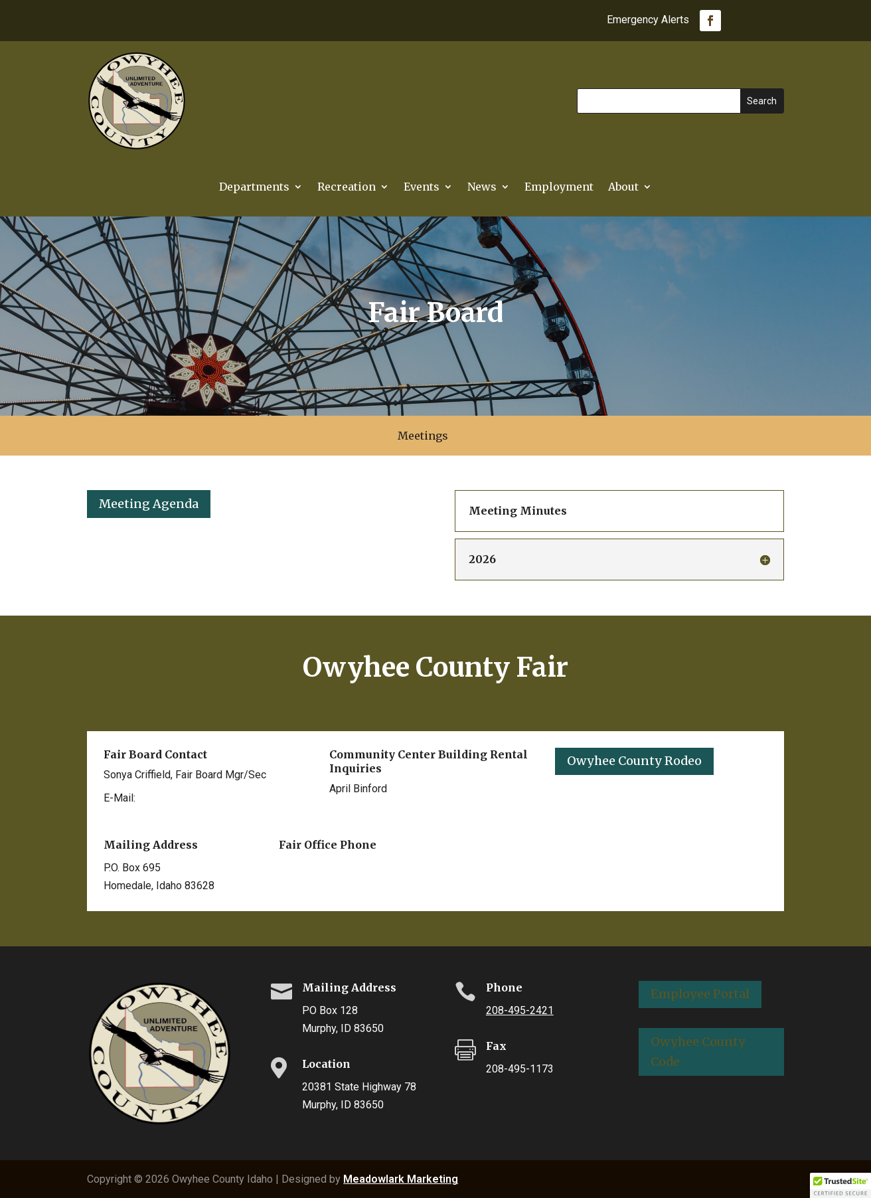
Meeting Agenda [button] (148, 503)
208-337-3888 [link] (313, 867)
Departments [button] (254, 187)
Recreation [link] (346, 187)
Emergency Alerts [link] (648, 20)
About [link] (623, 187)
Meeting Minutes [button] (518, 510)
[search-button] (461, 436)
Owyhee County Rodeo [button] (634, 760)
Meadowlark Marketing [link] (400, 1179)
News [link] (482, 187)
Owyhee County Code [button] (698, 1052)
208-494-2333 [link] (363, 812)
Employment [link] (559, 187)
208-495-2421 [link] (520, 1010)
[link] (710, 20)
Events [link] (421, 187)
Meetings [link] (423, 436)
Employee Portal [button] (700, 993)
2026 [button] (482, 559)
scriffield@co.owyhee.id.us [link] (202, 798)
